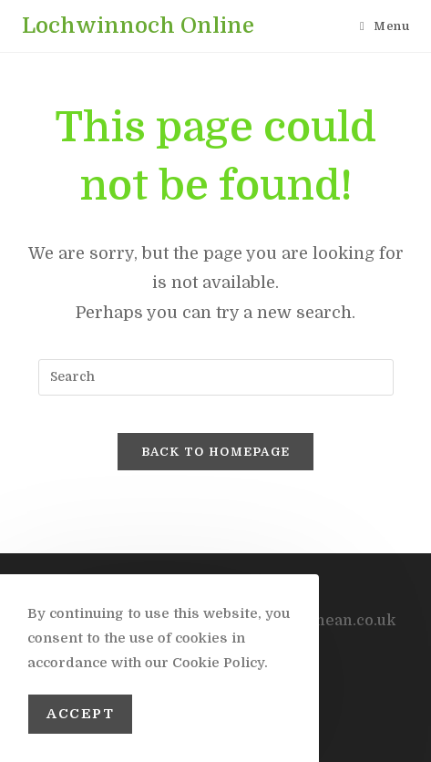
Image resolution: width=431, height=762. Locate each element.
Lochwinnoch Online (138, 25)
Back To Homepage (216, 451)
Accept (80, 713)
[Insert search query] (216, 377)
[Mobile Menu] (384, 26)
